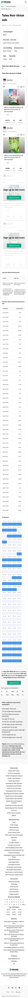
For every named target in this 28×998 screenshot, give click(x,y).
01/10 (19, 912)
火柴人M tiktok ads (24, 695)
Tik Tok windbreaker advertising (11, 711)
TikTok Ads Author (14, 891)
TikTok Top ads (14, 886)
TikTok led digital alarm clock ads (12, 737)
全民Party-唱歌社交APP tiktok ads (8, 691)
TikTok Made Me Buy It (14, 859)
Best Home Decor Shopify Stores (14, 874)
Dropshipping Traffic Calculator (14, 783)
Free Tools (14, 810)
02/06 (14, 909)
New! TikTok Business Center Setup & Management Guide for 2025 (14, 926)
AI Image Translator (14, 842)
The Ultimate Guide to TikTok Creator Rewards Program (14, 931)
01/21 (8, 912)
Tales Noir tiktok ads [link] (6, 9)
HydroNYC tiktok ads (8, 695)
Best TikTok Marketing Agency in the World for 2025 (14, 939)
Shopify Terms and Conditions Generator (14, 802)
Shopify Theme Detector (14, 778)
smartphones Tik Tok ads (9, 727)
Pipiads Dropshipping (14, 852)
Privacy (7, 992)
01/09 (8, 914)
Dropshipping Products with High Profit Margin (14, 856)
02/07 (8, 909)
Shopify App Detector (14, 781)
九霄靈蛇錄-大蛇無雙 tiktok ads (3, 695)
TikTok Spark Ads (14, 827)
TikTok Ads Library (14, 830)
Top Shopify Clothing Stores (14, 869)
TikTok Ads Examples (14, 881)
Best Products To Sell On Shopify (14, 872)
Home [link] (2, 6)
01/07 (19, 914)
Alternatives (14, 837)
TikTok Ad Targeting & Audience (14, 776)
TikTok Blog (14, 884)
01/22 (19, 909)
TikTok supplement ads (9, 735)
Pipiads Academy (14, 894)
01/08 (14, 914)
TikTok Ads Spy (14, 825)
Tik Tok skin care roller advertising (12, 722)
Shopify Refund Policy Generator (14, 798)
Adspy (14, 822)
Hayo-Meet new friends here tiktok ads (14, 695)
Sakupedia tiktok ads (19, 695)
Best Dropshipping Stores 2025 (14, 847)
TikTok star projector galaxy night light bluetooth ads (13, 731)
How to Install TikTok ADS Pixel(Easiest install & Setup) (14, 950)
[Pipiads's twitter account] (12, 988)
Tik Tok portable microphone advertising (10, 715)
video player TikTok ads (9, 709)
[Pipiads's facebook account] (9, 988)
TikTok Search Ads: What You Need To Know (14, 922)
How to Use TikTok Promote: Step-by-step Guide (14, 935)
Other (23, 904)
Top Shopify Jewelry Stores (14, 867)
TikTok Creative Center (14, 832)
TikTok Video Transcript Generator (14, 835)
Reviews (14, 840)
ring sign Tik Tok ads (8, 719)
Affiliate (14, 815)
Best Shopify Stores (14, 862)
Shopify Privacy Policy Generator (14, 796)
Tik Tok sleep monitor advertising (12, 724)
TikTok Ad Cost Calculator (14, 788)
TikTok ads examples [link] (11, 6)
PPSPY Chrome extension (14, 813)
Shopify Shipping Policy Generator (14, 808)
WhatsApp (14, 961)
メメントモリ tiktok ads (3, 691)
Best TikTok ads (14, 889)
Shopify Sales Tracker (14, 771)
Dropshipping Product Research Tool (14, 850)
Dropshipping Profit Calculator (14, 791)
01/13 (14, 912)
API (14, 963)
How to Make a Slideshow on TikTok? (14, 947)
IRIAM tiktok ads (24, 691)
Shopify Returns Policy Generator (14, 805)
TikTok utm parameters (14, 773)
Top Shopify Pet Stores (14, 864)
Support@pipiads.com (14, 958)
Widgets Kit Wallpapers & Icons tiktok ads (14, 691)
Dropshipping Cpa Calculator (14, 786)
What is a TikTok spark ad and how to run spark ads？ (14, 944)
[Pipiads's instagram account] (19, 988)
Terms (12, 992)
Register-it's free (14, 197)
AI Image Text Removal (14, 845)
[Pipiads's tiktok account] (16, 988)
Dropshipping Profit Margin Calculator (14, 793)
